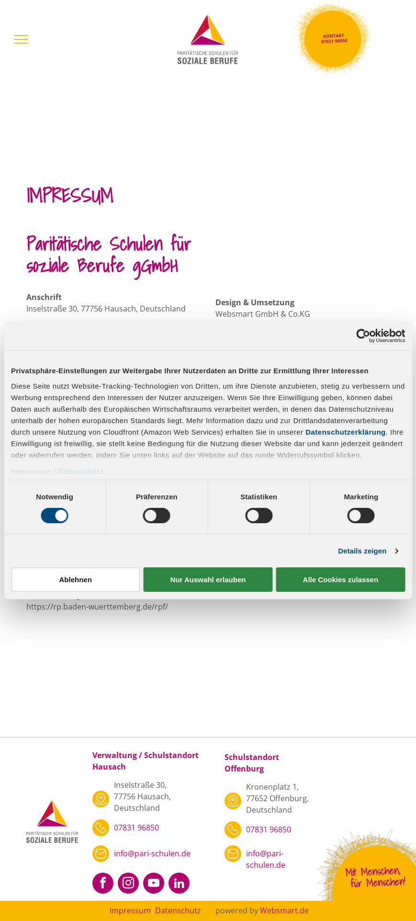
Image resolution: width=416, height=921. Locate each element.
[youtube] (153, 884)
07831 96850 (136, 827)
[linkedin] (179, 884)
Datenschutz (80, 471)
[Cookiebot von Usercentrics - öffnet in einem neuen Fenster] (363, 336)
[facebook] (102, 884)
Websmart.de (284, 910)
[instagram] (128, 884)
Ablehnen (75, 580)
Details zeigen (362, 551)
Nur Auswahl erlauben (208, 580)
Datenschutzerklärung (345, 431)
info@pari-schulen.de (152, 853)
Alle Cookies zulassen (341, 580)
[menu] (21, 39)
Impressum (31, 471)
